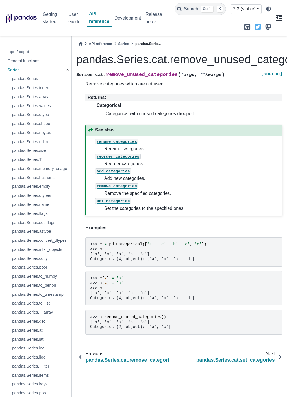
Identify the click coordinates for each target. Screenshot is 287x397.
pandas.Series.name (30, 204)
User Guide (74, 18)
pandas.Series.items (30, 375)
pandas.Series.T (27, 159)
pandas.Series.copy (29, 258)
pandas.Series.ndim (30, 141)
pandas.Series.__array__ (34, 312)
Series (13, 70)
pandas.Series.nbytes (31, 132)
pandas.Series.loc (28, 348)
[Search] (200, 9)
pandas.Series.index (30, 87)
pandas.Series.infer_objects (37, 249)
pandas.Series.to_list (31, 303)
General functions (23, 61)
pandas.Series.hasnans (33, 177)
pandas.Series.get (28, 321)
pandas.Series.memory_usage (39, 168)
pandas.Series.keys (29, 384)
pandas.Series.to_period (34, 285)
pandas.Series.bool (29, 267)
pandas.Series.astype (31, 231)
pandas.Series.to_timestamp (37, 294)
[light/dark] (268, 9)
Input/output (18, 51)
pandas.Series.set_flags (33, 222)
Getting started (50, 18)
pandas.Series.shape (31, 123)
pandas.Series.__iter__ (33, 366)
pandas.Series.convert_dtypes (39, 240)
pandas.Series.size (29, 150)
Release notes (153, 18)
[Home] (80, 44)
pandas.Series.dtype (30, 114)
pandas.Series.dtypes (31, 195)
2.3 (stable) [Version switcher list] (244, 9)
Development (127, 18)
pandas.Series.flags (29, 213)
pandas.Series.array (30, 96)
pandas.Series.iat (27, 339)
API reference (99, 17)
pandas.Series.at (27, 330)
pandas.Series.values (31, 105)
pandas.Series (25, 78)
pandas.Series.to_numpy (34, 276)
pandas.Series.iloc (28, 357)
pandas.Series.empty (31, 186)
